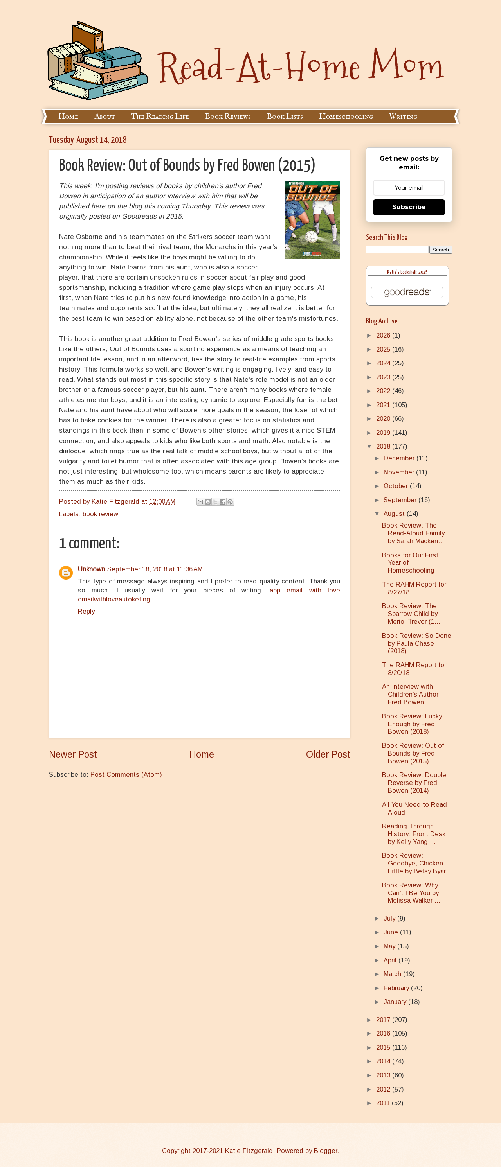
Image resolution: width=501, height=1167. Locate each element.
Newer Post (73, 754)
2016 (384, 1033)
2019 (384, 432)
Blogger (325, 1150)
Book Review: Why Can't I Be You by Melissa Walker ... (411, 893)
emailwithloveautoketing (114, 599)
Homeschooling (346, 117)
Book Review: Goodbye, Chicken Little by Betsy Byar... (416, 863)
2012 (384, 1089)
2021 (384, 405)
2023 (384, 377)
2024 (384, 363)
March (393, 974)
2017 (384, 1019)
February (397, 988)
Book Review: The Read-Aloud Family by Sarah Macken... (413, 533)
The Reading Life (160, 117)
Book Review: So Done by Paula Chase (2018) (416, 643)
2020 (384, 418)
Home (68, 117)
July (390, 918)
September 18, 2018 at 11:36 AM (155, 569)
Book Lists (285, 117)
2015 (384, 1047)
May (390, 946)
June (392, 932)
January (396, 1001)
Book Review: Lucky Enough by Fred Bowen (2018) (412, 724)
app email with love (305, 590)
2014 (384, 1061)
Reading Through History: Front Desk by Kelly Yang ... (413, 834)
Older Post (328, 754)
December (400, 458)
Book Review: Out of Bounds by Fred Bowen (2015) (413, 753)
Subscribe (409, 207)
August (395, 513)
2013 (384, 1075)
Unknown (91, 569)
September (401, 500)
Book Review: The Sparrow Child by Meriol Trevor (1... (411, 613)
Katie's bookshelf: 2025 (407, 272)
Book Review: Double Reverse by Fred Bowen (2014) (414, 782)
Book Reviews (228, 117)
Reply (86, 611)
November (400, 472)
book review (100, 514)
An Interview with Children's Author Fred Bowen (410, 694)
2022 (384, 391)
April (391, 960)
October (397, 486)
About (104, 117)
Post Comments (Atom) (126, 774)
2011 (384, 1103)
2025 (384, 349)
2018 (384, 446)
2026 (384, 335)
